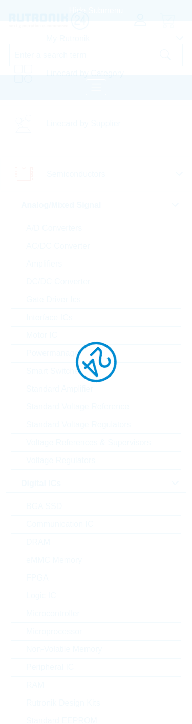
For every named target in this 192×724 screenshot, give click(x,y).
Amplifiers (44, 263)
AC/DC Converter (58, 246)
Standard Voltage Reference (77, 406)
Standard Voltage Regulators (78, 424)
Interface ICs (49, 317)
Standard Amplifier (59, 388)
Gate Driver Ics (53, 299)
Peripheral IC (50, 667)
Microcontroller (53, 613)
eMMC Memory (54, 560)
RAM (35, 685)
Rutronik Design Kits (63, 702)
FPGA (37, 577)
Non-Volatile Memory (64, 649)
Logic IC (41, 595)
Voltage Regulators (60, 460)
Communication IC (60, 524)
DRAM (38, 542)
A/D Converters (54, 228)
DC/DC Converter (58, 281)
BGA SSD (44, 506)
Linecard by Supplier (83, 123)
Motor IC (41, 335)
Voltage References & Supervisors (88, 442)
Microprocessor (54, 631)
